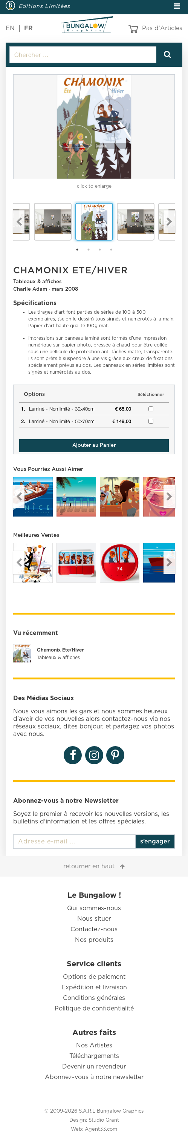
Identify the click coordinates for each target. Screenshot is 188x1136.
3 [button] (100, 249)
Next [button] (169, 221)
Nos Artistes (94, 1045)
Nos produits (94, 940)
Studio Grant (104, 1120)
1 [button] (77, 249)
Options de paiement (94, 977)
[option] (94, 127)
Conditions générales (94, 998)
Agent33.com (101, 1129)
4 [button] (111, 249)
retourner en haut (89, 866)
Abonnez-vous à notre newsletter (94, 1077)
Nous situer (94, 919)
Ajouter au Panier (94, 445)
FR (28, 28)
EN (10, 28)
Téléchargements (94, 1056)
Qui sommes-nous (94, 908)
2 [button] (88, 249)
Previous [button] (18, 221)
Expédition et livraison (94, 987)
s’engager (155, 842)
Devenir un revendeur (94, 1067)
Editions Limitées (44, 6)
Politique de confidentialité (94, 1009)
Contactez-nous (94, 929)
